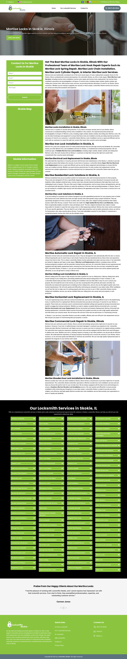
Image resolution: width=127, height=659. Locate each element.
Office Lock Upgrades (75, 568)
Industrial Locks (73, 443)
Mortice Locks (72, 548)
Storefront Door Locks (103, 530)
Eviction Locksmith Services (48, 503)
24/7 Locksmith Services (19, 423)
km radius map (25, 131)
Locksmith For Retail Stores (76, 503)
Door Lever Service (46, 443)
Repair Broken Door (102, 470)
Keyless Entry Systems (75, 453)
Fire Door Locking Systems (48, 540)
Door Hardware (44, 428)
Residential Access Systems (105, 475)
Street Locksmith (101, 535)
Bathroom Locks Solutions (20, 468)
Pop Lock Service (101, 440)
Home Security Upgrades (76, 433)
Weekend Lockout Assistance (105, 550)
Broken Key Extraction (18, 493)
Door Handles (44, 423)
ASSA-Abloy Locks (17, 448)
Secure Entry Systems (103, 515)
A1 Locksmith (16, 428)
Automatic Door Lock (18, 453)
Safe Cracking (100, 495)
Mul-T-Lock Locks (73, 558)
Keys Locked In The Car (75, 458)
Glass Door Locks (45, 565)
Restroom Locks (101, 485)
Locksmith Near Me (74, 508)
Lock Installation (73, 483)
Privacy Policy (59, 645)
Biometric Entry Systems (19, 473)
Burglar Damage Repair (19, 503)
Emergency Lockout (46, 488)
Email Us (99, 631)
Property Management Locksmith (106, 445)
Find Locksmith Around (47, 530)
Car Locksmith (16, 523)
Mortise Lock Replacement (85, 262)
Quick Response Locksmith (104, 460)
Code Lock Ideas (17, 538)
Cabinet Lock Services (19, 513)
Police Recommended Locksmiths (103, 434)
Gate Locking (44, 560)
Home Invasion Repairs (75, 428)
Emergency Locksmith (47, 493)
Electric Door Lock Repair (48, 478)
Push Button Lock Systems (104, 455)
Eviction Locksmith (46, 498)
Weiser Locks (100, 555)
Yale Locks (99, 570)
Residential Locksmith (103, 480)
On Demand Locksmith (103, 418)
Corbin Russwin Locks (18, 553)
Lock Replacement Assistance (77, 493)
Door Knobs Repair (46, 438)
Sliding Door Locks (102, 520)
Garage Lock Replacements (48, 555)
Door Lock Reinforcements (48, 453)
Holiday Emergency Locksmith (77, 418)
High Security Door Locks (48, 570)
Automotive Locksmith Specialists (22, 458)
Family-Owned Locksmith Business (47, 514)
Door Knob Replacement (47, 433)
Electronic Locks (45, 483)
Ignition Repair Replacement (77, 438)
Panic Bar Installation (103, 423)
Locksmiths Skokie (64, 657)
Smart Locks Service (102, 525)
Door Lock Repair (45, 458)
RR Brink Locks (101, 490)
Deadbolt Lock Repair (18, 563)
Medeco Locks (72, 538)
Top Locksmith (100, 540)
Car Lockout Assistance (19, 518)
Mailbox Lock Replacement (76, 523)
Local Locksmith (73, 468)
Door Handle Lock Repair (48, 418)
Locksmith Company (74, 498)
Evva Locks (43, 508)
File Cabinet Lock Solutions (48, 525)
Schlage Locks (100, 510)
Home (54, 8)
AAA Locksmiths (17, 433)
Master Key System (74, 533)
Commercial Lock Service (20, 543)
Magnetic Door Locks (74, 518)
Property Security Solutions (104, 450)
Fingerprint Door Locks (47, 535)
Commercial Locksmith (19, 548)
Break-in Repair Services (19, 488)
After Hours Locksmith (19, 443)
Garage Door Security (46, 550)
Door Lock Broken (45, 448)
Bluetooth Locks (17, 478)
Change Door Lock (17, 528)
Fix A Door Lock (45, 545)
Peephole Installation (103, 428)
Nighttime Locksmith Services (77, 563)
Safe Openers (100, 500)
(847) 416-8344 (112, 8)
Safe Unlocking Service (103, 505)
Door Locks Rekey (45, 468)
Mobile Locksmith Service (76, 543)
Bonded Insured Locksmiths (20, 483)
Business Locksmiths (18, 508)
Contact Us (84, 8)
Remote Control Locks (103, 465)
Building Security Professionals (21, 498)
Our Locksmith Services (68, 8)
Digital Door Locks (17, 568)
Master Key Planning (74, 528)
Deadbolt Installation (18, 558)
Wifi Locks (99, 560)
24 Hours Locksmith (18, 418)
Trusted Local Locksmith (104, 545)
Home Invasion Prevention (76, 423)
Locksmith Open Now (74, 513)
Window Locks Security (103, 565)
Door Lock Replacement (47, 463)
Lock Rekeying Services (75, 488)
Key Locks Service (73, 448)
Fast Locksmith (44, 520)
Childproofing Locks (18, 533)
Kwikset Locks (72, 463)
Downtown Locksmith (46, 473)
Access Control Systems (19, 438)
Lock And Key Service (74, 473)
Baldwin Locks (16, 463)
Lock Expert (71, 478)
